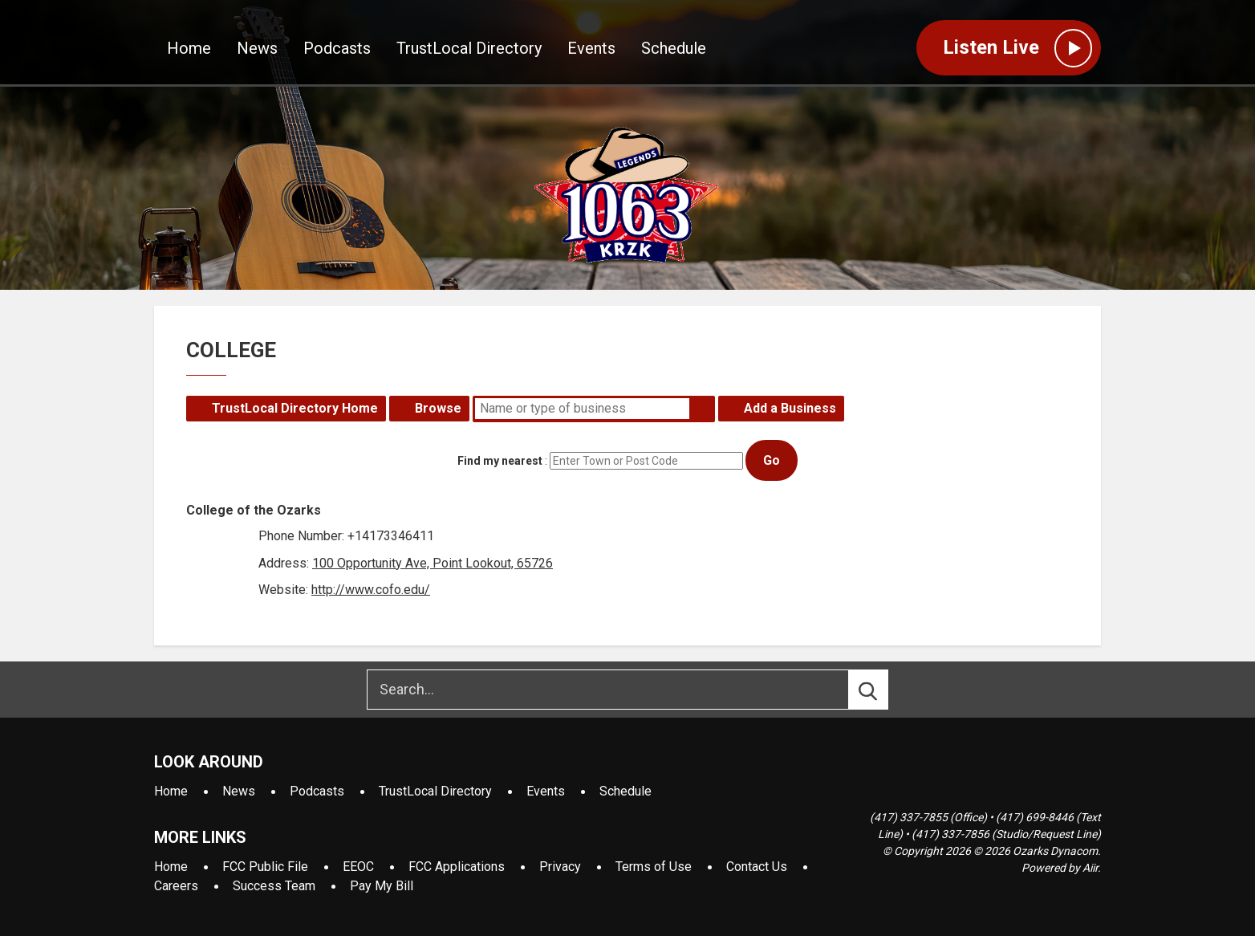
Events (591, 49)
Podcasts (337, 49)
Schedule (673, 49)
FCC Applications (456, 866)
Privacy (560, 866)
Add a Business (790, 408)
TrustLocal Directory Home (295, 408)
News (257, 49)
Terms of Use (653, 866)
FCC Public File (265, 866)
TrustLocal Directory (469, 49)
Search (702, 408)
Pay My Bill (381, 885)
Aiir (1090, 867)
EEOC (358, 866)
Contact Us (756, 866)
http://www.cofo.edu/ (370, 589)
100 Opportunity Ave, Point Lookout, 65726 (432, 563)
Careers (176, 885)
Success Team (274, 885)
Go (771, 460)
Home (189, 49)
